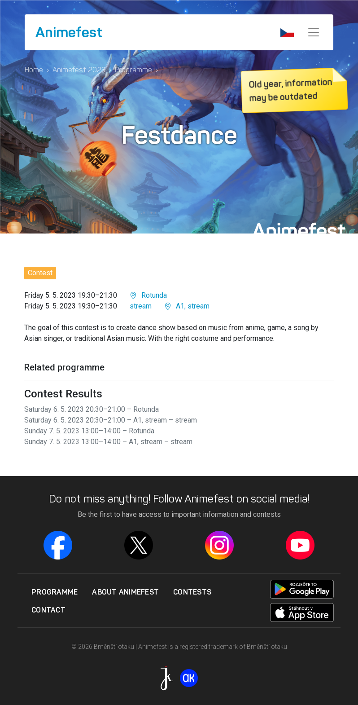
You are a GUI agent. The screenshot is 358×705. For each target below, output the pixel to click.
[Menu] (313, 32)
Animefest (69, 32)
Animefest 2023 (78, 70)
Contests (192, 591)
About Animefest (125, 591)
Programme (133, 70)
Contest (40, 273)
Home (34, 70)
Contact (48, 609)
